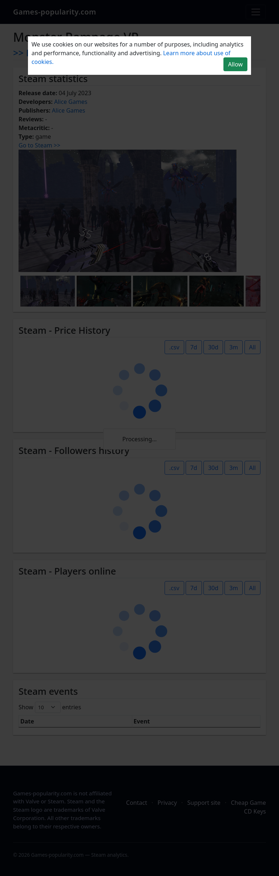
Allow (235, 64)
